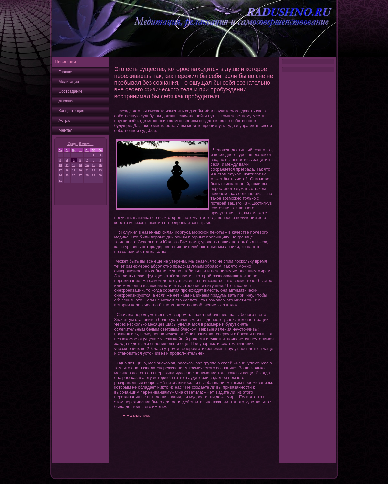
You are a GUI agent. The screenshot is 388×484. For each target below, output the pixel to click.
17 (60, 170)
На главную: (138, 415)
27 (80, 175)
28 (87, 175)
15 (93, 165)
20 (80, 170)
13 (80, 165)
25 (66, 175)
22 (93, 170)
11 (66, 165)
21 (87, 170)
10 (60, 165)
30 (100, 175)
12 (73, 165)
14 (87, 165)
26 (73, 175)
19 (73, 170)
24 (60, 175)
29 (93, 175)
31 (60, 180)
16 (100, 165)
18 (66, 170)
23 (100, 170)
